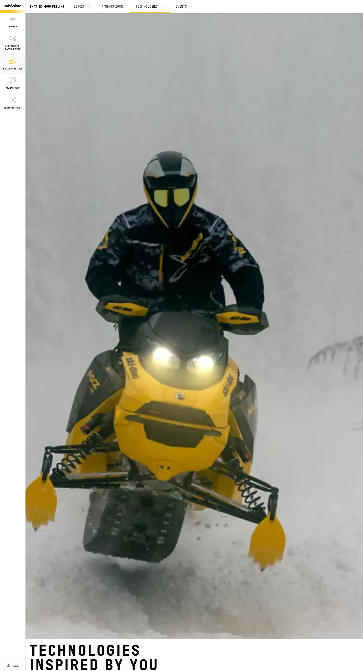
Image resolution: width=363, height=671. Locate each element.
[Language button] (12, 666)
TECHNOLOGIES (147, 6)
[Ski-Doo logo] (12, 6)
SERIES (79, 6)
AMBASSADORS (113, 6)
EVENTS (181, 6)
